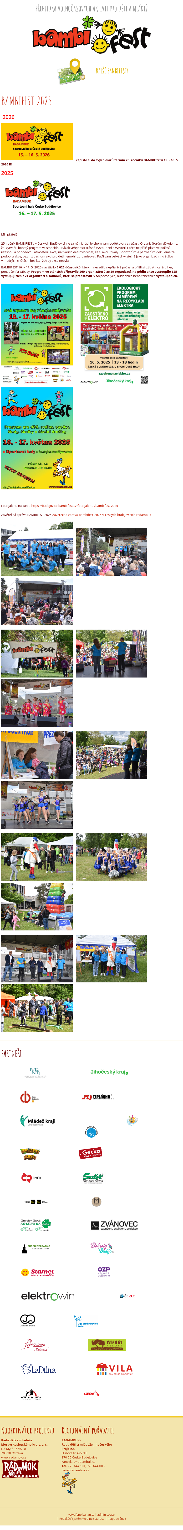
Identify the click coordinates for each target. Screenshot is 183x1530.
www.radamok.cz (13, 1457)
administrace (106, 1515)
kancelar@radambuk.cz (78, 1461)
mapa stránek (117, 1519)
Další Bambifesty (112, 71)
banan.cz (88, 1515)
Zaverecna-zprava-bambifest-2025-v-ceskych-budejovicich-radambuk (101, 515)
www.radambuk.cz (75, 1470)
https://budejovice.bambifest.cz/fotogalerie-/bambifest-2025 (74, 505)
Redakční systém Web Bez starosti (82, 1519)
